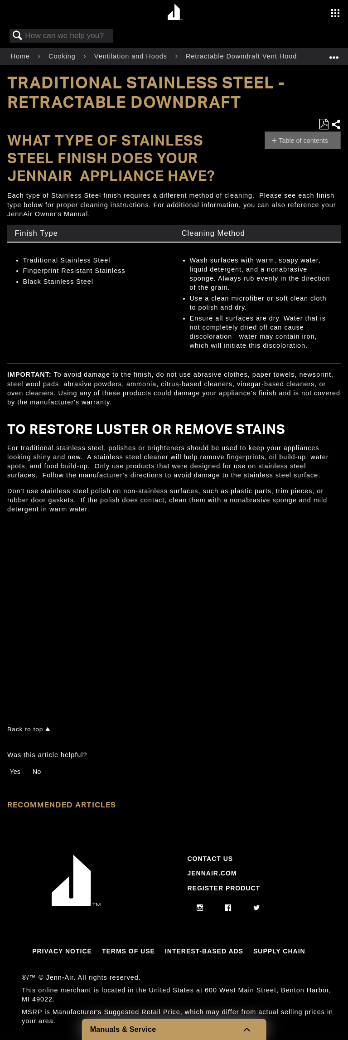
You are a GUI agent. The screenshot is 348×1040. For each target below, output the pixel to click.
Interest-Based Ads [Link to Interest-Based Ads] (204, 951)
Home (21, 56)
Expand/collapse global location (334, 53)
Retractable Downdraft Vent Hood (242, 56)
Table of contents (303, 140)
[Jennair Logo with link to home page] (76, 904)
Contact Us (210, 858)
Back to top (25, 729)
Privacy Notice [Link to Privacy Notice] (62, 951)
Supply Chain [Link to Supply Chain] (279, 951)
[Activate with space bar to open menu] (335, 14)
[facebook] (228, 908)
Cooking (63, 56)
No (37, 771)
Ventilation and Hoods (131, 56)
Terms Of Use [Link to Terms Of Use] (128, 951)
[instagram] (200, 908)
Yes (15, 771)
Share (336, 124)
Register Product (223, 888)
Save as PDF (324, 124)
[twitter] (256, 908)
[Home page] (175, 12)
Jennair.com (212, 873)
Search (18, 36)
